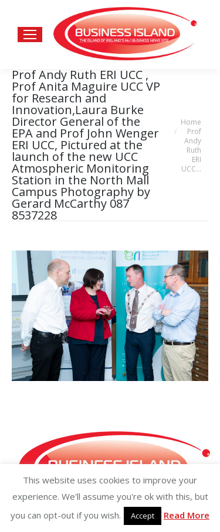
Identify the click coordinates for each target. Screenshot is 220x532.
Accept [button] (142, 515)
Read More (186, 515)
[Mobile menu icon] (30, 34)
